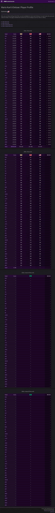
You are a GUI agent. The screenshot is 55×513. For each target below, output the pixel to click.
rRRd (6, 107)
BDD (6, 66)
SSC (6, 41)
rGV (5, 105)
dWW (6, 132)
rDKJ (6, 89)
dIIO (6, 123)
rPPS (6, 103)
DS (5, 57)
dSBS (6, 142)
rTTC (6, 100)
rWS (6, 91)
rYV (5, 98)
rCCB (6, 77)
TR (5, 43)
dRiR (6, 139)
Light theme (52, 511)
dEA (6, 112)
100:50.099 (13, 146)
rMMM (6, 73)
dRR (6, 121)
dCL (6, 130)
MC (5, 45)
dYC (6, 109)
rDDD (6, 82)
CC (5, 64)
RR (5, 70)
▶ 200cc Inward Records (7, 26)
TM (5, 50)
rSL (5, 93)
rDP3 (6, 84)
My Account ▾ (51, 1)
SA (5, 54)
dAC (6, 135)
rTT (5, 80)
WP (5, 38)
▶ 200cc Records (5, 23)
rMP (6, 96)
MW (5, 61)
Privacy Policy (51, 510)
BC (5, 68)
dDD (6, 114)
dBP (6, 128)
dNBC (6, 137)
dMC (6, 116)
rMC (6, 75)
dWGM (6, 119)
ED (5, 59)
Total (6, 146)
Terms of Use (46, 510)
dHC (6, 126)
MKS (6, 36)
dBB (6, 144)
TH (5, 47)
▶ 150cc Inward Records (7, 24)
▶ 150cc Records (5, 21)
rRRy (6, 86)
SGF (6, 52)
